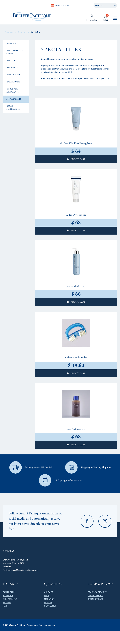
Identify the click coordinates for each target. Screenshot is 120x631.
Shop (46, 595)
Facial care (9, 592)
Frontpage (9, 32)
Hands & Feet (14, 75)
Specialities (14, 99)
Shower (7, 602)
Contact (48, 592)
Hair (5, 606)
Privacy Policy (95, 595)
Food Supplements (13, 107)
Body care (22, 32)
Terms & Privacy (100, 584)
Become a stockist (97, 592)
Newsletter (50, 606)
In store (48, 602)
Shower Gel (13, 67)
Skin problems (10, 599)
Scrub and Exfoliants (12, 90)
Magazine (49, 599)
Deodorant (13, 82)
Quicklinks (53, 584)
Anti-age (11, 43)
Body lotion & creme (14, 52)
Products (10, 584)
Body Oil (11, 60)
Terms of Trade (95, 599)
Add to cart (77, 159)
